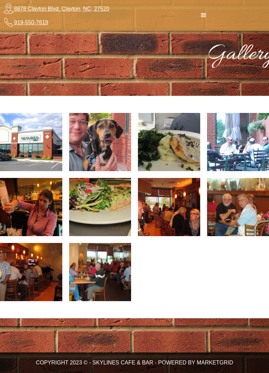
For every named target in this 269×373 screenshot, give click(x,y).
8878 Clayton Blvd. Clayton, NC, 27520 (61, 9)
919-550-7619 (31, 22)
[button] (203, 15)
